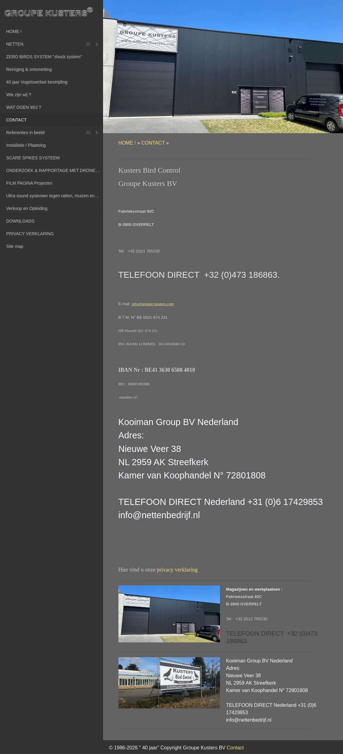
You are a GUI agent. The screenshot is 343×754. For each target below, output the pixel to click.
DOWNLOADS (20, 221)
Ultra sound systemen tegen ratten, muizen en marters (54, 195)
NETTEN (14, 44)
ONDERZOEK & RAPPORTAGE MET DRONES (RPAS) (54, 170)
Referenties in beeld (25, 132)
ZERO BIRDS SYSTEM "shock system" (44, 56)
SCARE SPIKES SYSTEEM (33, 157)
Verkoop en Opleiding (27, 208)
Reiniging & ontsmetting (29, 69)
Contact (235, 747)
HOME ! (14, 31)
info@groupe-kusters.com (153, 303)
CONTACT (16, 119)
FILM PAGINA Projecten (29, 183)
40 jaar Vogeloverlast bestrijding (36, 82)
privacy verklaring (177, 570)
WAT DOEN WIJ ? (23, 107)
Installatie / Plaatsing (26, 145)
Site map (14, 246)
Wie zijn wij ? (18, 94)
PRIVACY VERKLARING (30, 233)
